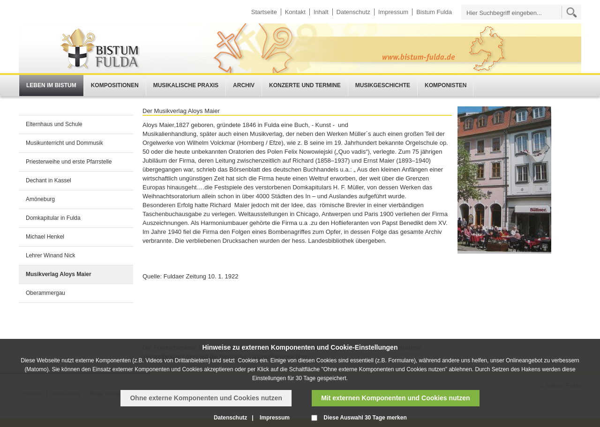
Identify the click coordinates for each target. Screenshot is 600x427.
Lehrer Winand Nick (50, 255)
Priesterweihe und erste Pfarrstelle (69, 161)
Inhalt (321, 11)
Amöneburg (40, 199)
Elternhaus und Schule (54, 124)
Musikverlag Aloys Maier (58, 274)
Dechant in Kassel (48, 180)
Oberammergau (45, 293)
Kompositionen (115, 85)
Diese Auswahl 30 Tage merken (364, 417)
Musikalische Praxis (185, 85)
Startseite (264, 11)
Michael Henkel (45, 236)
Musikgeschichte (382, 85)
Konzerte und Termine (305, 85)
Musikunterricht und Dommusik (64, 143)
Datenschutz (353, 11)
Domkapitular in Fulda (53, 218)
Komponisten (445, 85)
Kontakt (295, 11)
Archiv (244, 85)
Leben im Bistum (51, 85)
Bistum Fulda (434, 11)
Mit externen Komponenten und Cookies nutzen (395, 398)
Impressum (393, 11)
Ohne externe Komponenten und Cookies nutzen (206, 398)
